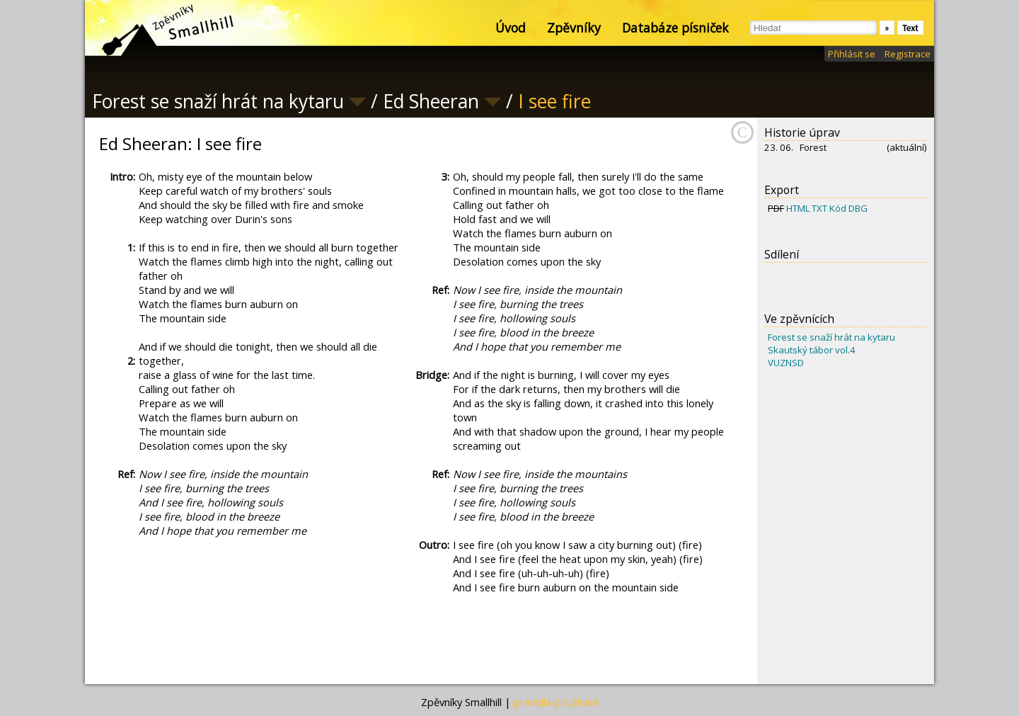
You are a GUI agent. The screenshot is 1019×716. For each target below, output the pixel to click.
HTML (798, 208)
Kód (837, 208)
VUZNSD (786, 362)
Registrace (908, 53)
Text (910, 28)
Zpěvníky (574, 27)
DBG (858, 208)
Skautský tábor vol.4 (812, 349)
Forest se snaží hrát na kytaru (831, 337)
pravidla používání (556, 702)
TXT (819, 208)
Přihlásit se (851, 53)
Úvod (510, 27)
